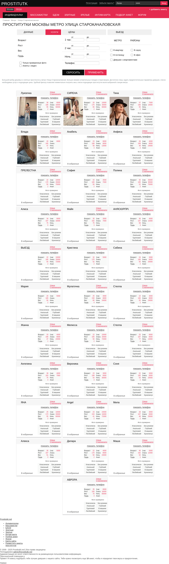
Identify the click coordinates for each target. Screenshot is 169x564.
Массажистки (39, 15)
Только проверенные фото (34, 63)
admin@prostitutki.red (22, 552)
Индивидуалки (12, 523)
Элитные (69, 15)
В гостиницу (118, 55)
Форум (142, 15)
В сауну (137, 50)
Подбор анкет (124, 15)
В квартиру (118, 50)
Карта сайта (11, 541)
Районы (135, 40)
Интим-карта (103, 15)
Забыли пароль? (106, 3)
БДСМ (56, 15)
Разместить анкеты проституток (14, 544)
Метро (118, 40)
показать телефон (49, 98)
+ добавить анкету (158, 9)
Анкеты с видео (30, 66)
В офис (137, 55)
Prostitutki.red (20, 4)
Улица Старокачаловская (55, 93)
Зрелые (85, 15)
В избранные (27, 125)
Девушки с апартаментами (125, 60)
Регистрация (91, 3)
